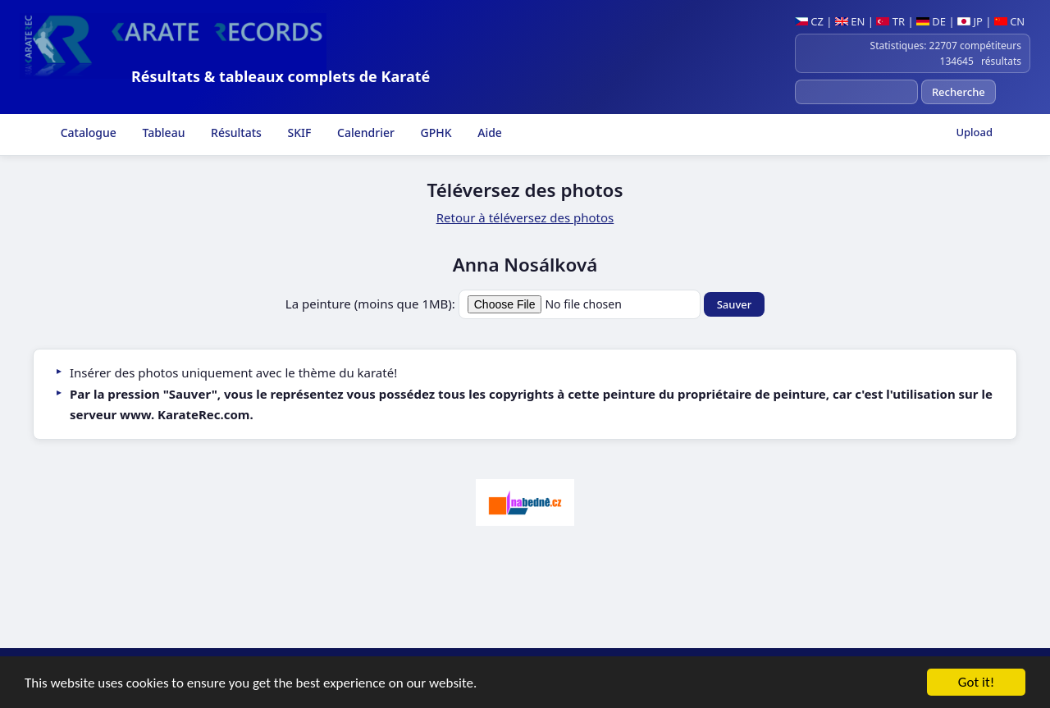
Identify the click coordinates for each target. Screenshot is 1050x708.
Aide (488, 132)
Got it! (976, 683)
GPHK (435, 132)
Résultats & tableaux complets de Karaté (280, 76)
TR (890, 21)
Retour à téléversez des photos (525, 217)
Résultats (234, 132)
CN (1009, 21)
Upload (974, 132)
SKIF (298, 132)
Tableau (162, 132)
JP (970, 21)
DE (931, 21)
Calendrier (364, 132)
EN (850, 21)
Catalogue (86, 132)
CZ (809, 21)
